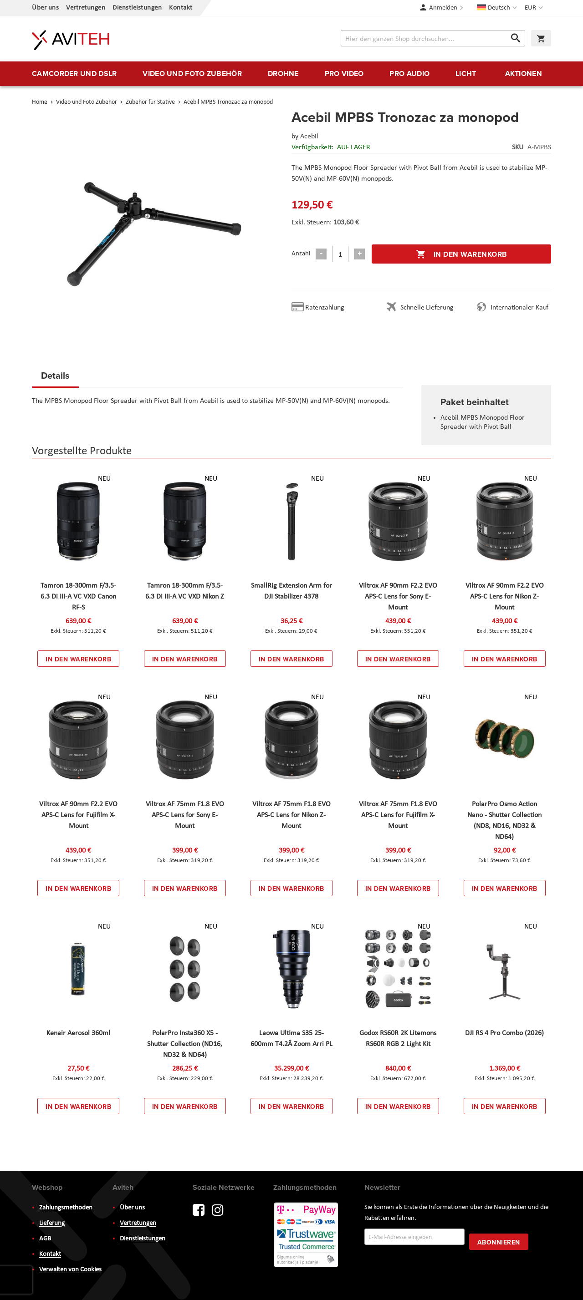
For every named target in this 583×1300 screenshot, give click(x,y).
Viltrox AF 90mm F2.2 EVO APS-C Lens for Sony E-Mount (398, 596)
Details (55, 375)
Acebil (309, 136)
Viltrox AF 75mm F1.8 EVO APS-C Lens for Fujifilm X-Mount (398, 815)
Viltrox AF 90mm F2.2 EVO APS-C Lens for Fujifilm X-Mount (78, 815)
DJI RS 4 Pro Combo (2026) (504, 1033)
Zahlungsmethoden (65, 1207)
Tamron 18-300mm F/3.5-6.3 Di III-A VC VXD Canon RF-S (78, 596)
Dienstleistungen (137, 8)
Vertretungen (85, 8)
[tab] (55, 378)
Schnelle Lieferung (426, 307)
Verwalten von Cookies (70, 1269)
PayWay (306, 1235)
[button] (535, 8)
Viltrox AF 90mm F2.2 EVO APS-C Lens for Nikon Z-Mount (504, 596)
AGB (45, 1238)
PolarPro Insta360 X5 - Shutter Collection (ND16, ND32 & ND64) (184, 1044)
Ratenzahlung (324, 307)
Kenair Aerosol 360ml (78, 1033)
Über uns (45, 8)
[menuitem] (74, 73)
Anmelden (443, 8)
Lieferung (52, 1223)
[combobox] (433, 38)
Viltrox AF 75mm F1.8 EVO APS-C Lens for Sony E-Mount (185, 815)
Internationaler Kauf (519, 307)
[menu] (291, 73)
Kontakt (181, 8)
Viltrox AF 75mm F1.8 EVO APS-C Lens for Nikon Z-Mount (291, 815)
